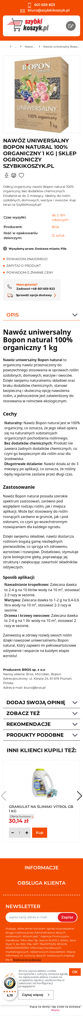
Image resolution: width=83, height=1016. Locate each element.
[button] (80, 796)
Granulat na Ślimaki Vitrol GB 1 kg (41, 809)
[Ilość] (19, 833)
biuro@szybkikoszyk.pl (45, 10)
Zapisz (67, 917)
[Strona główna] (4, 47)
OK (75, 972)
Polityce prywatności (27, 959)
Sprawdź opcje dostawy (32, 295)
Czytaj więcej (36, 995)
